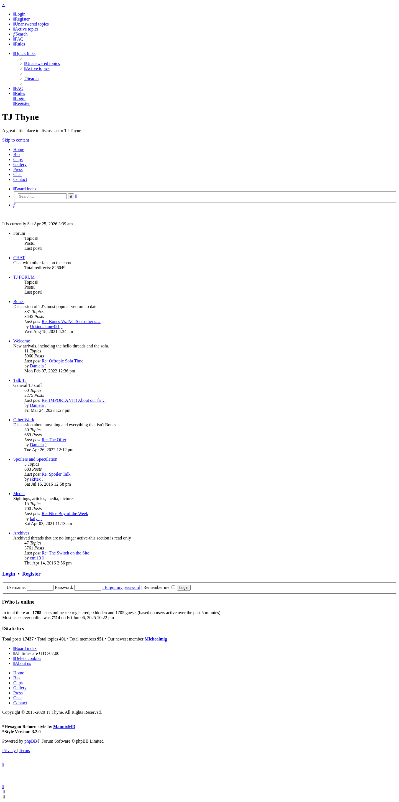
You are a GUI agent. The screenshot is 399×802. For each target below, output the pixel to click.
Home (18, 149)
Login (8, 574)
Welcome (21, 341)
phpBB (30, 741)
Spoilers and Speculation (35, 459)
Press (18, 169)
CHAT (19, 257)
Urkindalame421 (45, 326)
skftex (35, 479)
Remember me (159, 587)
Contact (20, 179)
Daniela (37, 366)
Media (19, 493)
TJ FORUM (24, 277)
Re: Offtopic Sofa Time (62, 361)
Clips (18, 159)
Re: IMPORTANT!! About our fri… (74, 400)
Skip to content (15, 140)
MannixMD (64, 726)
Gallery (20, 164)
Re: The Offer (54, 439)
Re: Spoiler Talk (56, 474)
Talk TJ (20, 380)
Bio (16, 154)
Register (31, 574)
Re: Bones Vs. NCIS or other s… (71, 321)
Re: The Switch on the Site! (66, 553)
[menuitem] (19, 14)
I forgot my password (121, 587)
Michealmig (156, 639)
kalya (35, 518)
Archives (21, 533)
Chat (17, 174)
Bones (18, 301)
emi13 (35, 558)
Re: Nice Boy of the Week (65, 513)
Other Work (23, 419)
